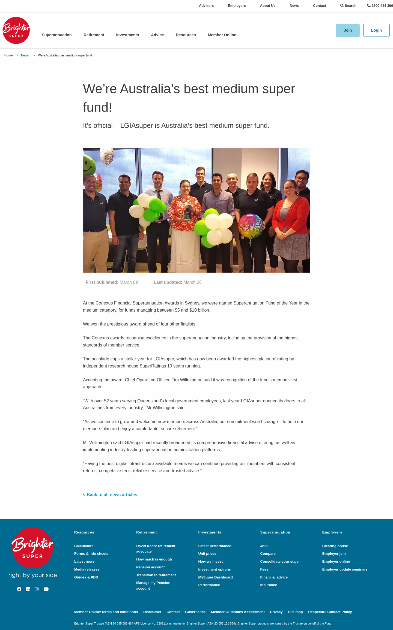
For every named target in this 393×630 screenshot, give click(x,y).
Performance (209, 585)
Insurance (268, 585)
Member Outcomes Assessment (238, 612)
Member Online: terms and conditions (106, 612)
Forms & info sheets (91, 553)
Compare (268, 553)
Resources (186, 35)
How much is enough (154, 559)
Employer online (336, 561)
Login (376, 30)
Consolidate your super (280, 561)
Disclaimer (152, 612)
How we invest (210, 561)
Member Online (222, 35)
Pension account (150, 567)
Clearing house (335, 546)
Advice (157, 35)
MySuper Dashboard (215, 577)
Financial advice (274, 577)
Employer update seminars (345, 569)
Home (8, 55)
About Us (268, 6)
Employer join (334, 553)
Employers (237, 6)
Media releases (87, 569)
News (294, 6)
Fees (264, 569)
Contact (319, 6)
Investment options (214, 569)
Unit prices (207, 553)
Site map (295, 612)
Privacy (276, 612)
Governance (195, 612)
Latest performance (214, 546)
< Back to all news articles (110, 494)
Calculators (84, 546)
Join (348, 30)
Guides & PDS (86, 577)
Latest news (84, 561)
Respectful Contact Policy (330, 612)
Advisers (206, 6)
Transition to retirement (156, 575)
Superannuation (57, 35)
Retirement (94, 35)
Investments (127, 35)
